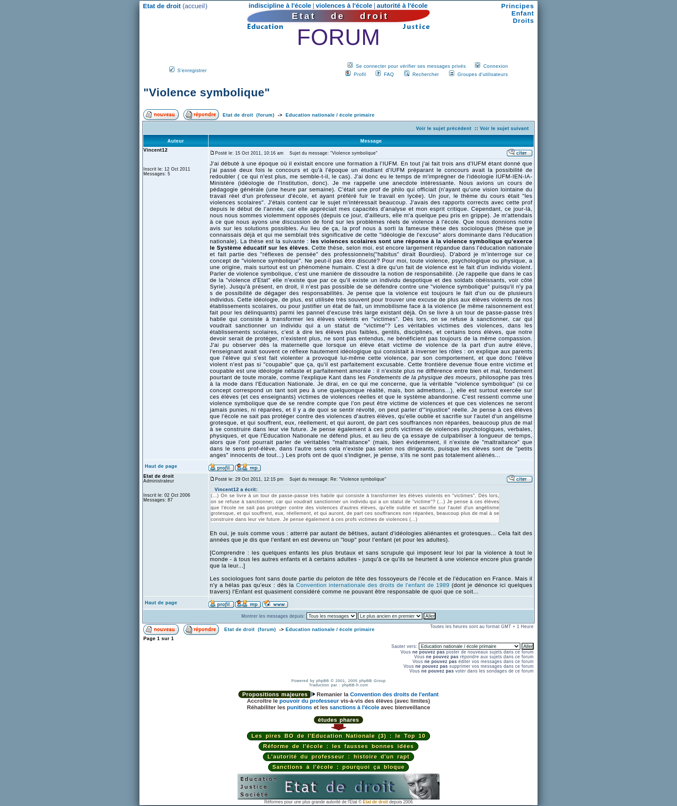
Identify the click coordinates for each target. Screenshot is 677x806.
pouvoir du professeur (309, 701)
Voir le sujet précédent (443, 128)
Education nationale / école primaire (329, 114)
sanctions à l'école (354, 707)
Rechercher (425, 74)
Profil (360, 74)
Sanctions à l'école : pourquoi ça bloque (338, 767)
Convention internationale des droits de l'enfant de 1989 (372, 585)
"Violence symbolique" (206, 92)
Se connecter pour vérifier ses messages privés (411, 66)
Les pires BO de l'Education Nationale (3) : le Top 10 (338, 736)
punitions (299, 707)
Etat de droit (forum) (249, 114)
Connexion (495, 66)
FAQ (389, 74)
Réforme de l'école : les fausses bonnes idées (338, 746)
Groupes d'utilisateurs (482, 74)
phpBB (322, 681)
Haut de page (161, 466)
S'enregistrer (192, 70)
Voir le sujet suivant (504, 128)
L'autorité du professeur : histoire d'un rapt (338, 756)
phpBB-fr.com (355, 685)
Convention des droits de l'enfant (394, 694)
